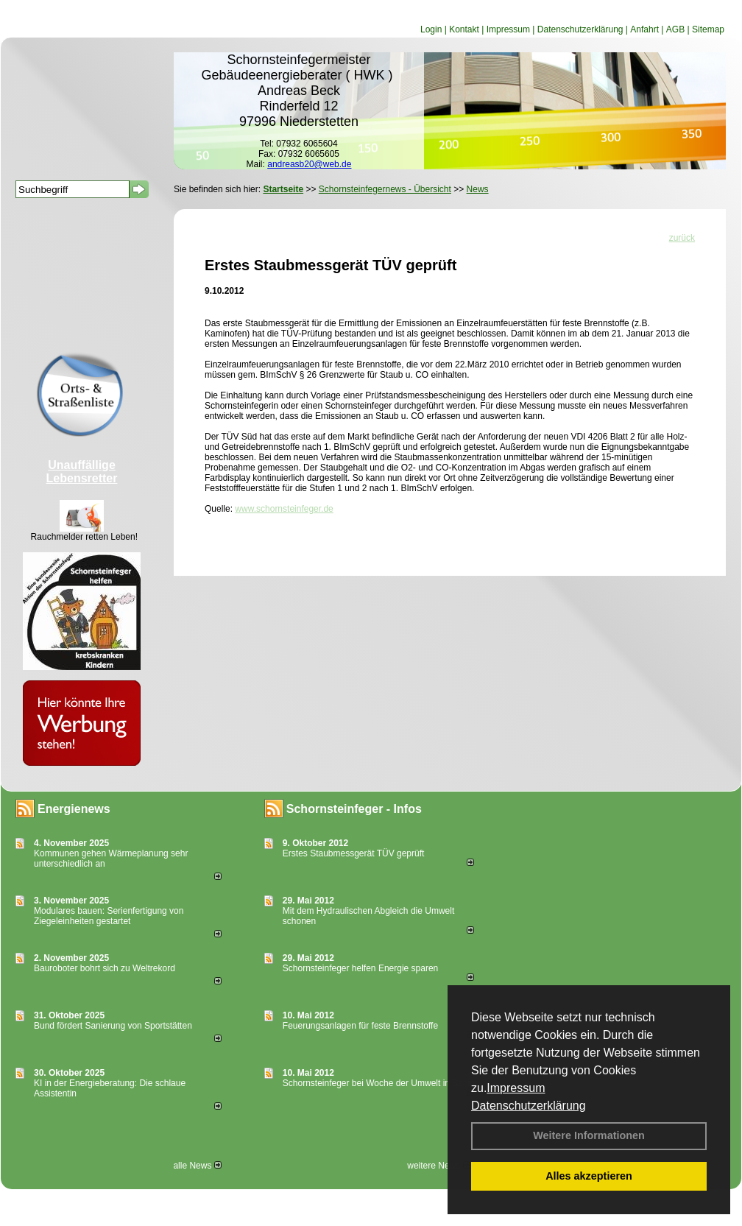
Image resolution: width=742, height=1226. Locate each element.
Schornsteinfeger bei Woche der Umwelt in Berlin (379, 1083)
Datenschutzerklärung (528, 1105)
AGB (675, 29)
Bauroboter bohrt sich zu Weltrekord (104, 968)
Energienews (74, 809)
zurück (682, 238)
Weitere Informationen (589, 1135)
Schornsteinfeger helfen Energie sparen (360, 968)
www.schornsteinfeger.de (284, 509)
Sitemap (708, 29)
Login (431, 29)
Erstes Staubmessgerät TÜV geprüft (354, 853)
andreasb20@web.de (309, 164)
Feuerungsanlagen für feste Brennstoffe (360, 1026)
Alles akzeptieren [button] (588, 1176)
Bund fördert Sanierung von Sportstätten (114, 1026)
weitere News (438, 1165)
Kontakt (464, 29)
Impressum (516, 1088)
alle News (197, 1165)
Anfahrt (644, 29)
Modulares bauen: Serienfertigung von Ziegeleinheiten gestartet (108, 916)
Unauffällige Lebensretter (82, 472)
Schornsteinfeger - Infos (354, 809)
